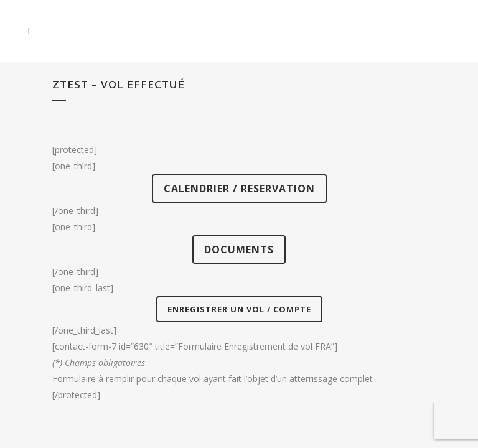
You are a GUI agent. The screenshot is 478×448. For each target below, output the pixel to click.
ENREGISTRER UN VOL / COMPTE (239, 309)
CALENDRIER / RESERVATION (239, 188)
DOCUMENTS (239, 249)
